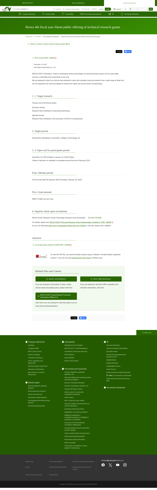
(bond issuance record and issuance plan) (118, 380)
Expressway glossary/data (36, 406)
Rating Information (112, 363)
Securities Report (111, 351)
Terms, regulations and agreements (35, 362)
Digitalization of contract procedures (76, 412)
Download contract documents (74, 409)
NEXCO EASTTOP (27, 2)
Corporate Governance (35, 358)
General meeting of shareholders (117, 348)
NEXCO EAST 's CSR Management (76, 348)
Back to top (147, 332)
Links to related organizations (58, 461)
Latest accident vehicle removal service (77, 433)
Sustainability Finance (113, 366)
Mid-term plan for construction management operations (74, 393)
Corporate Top (29, 36)
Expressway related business (37, 397)
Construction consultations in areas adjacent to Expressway (75, 447)
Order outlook (68, 397)
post (120, 51)
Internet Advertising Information (74, 436)
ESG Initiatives (69, 354)
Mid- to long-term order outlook (74, 400)
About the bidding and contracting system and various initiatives (77, 378)
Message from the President (73, 345)
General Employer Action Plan (37, 366)
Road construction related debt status (118, 372)
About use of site (31, 461)
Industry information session (73, 389)
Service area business (35, 394)
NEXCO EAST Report (71, 361)
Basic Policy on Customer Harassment (36, 373)
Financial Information (113, 345)
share (129, 51)
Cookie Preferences (55, 477)
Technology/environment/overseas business (39, 402)
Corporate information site (129, 2)
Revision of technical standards (74, 383)
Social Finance (111, 369)
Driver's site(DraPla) (78, 2)
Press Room (39, 36)
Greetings (31, 345)
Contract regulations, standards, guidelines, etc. (74, 373)
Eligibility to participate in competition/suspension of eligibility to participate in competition (76, 417)
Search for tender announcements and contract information (76, 405)
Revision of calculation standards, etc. (76, 386)
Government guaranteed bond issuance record (116, 356)
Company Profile (33, 348)
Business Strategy (34, 354)
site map (28, 469)
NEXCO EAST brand (35, 351)
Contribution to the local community (75, 351)
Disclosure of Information (36, 369)
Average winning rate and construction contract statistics (76, 429)
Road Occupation (70, 442)
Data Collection (69, 358)
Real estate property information (74, 439)
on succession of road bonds (122, 375)
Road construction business (37, 391)
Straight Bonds (111, 360)
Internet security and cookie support (37, 477)
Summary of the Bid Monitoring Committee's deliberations (74, 424)
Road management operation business (37, 387)
